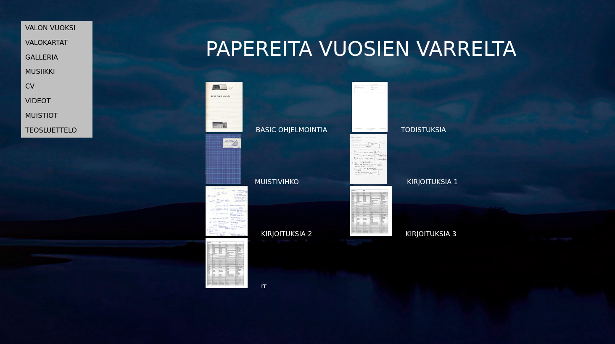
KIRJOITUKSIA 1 (404, 182)
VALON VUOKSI (50, 28)
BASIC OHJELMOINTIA (266, 130)
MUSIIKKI (40, 72)
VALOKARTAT (46, 43)
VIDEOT (37, 101)
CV (29, 86)
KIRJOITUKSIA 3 (403, 234)
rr (236, 286)
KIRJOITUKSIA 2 (259, 234)
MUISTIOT (41, 116)
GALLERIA (41, 57)
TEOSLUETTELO (51, 130)
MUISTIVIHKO (252, 182)
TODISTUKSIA (399, 130)
